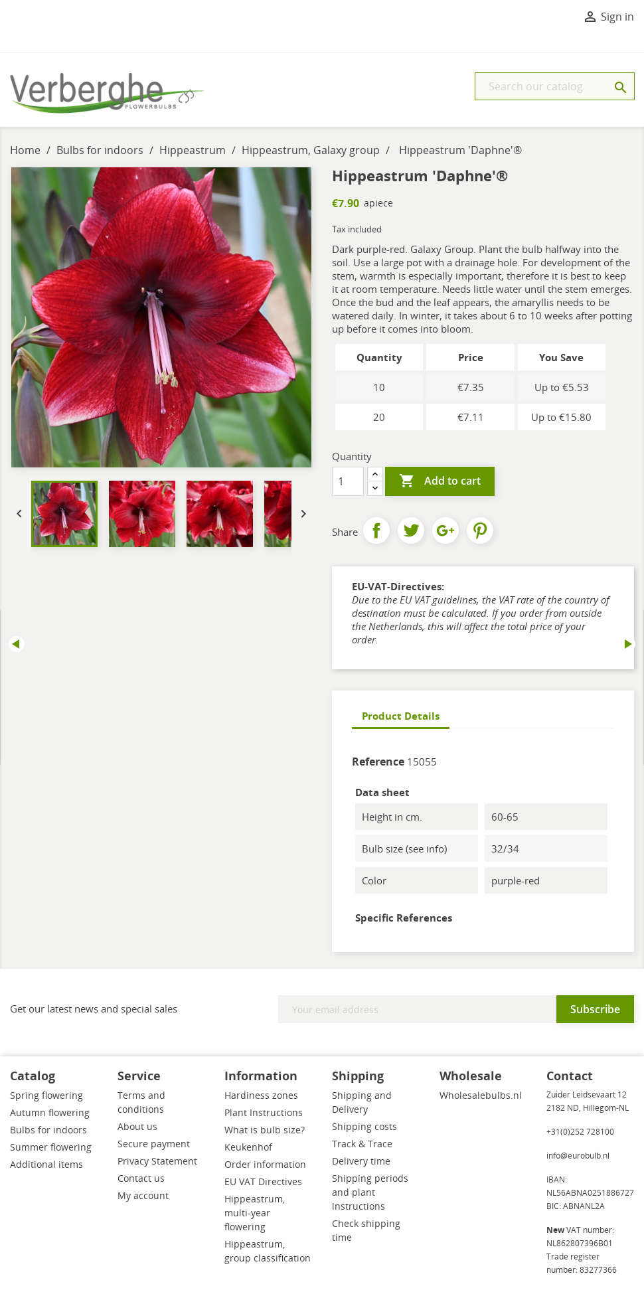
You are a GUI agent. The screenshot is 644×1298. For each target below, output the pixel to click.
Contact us (141, 1178)
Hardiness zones (261, 1095)
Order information (265, 1164)
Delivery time (361, 1161)
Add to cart (440, 481)
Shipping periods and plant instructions (370, 1192)
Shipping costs (364, 1126)
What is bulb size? (264, 1129)
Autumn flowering (50, 1112)
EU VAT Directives (263, 1181)
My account (143, 1195)
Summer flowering (51, 1147)
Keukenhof (248, 1147)
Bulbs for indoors (48, 1129)
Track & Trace (362, 1143)
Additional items (46, 1164)
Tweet (411, 530)
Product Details (401, 715)
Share (376, 530)
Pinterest (480, 530)
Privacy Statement (157, 1161)
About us (137, 1126)
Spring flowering (46, 1095)
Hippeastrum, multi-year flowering (254, 1212)
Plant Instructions (263, 1112)
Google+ (445, 530)
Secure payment (154, 1143)
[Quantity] (348, 481)
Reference (378, 761)
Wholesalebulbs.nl (481, 1095)
